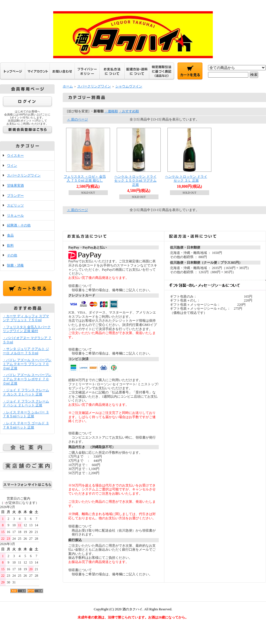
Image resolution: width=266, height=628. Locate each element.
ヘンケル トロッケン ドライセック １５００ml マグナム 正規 (135, 181)
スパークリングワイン (24, 175)
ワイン (12, 166)
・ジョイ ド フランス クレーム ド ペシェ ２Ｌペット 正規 (26, 403)
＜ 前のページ (77, 119)
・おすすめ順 (129, 111)
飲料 (10, 245)
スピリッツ (15, 205)
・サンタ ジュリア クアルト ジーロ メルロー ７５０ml (26, 351)
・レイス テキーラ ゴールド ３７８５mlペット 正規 (26, 425)
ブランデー (15, 196)
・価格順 (111, 111)
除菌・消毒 (15, 265)
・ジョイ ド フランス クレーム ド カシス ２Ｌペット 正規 (26, 392)
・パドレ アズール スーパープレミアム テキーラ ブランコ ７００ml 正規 (27, 364)
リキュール (15, 215)
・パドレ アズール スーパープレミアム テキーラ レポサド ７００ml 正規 (27, 379)
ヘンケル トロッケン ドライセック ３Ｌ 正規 (186, 179)
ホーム (68, 86)
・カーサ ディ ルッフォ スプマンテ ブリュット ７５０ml (26, 318)
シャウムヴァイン (128, 86)
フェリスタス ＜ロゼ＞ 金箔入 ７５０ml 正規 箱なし (85, 179)
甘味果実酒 (15, 185)
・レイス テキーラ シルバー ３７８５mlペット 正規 (26, 414)
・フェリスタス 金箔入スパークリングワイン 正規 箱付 (27, 329)
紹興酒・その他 (19, 225)
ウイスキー (15, 155)
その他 (12, 255)
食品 (10, 235)
